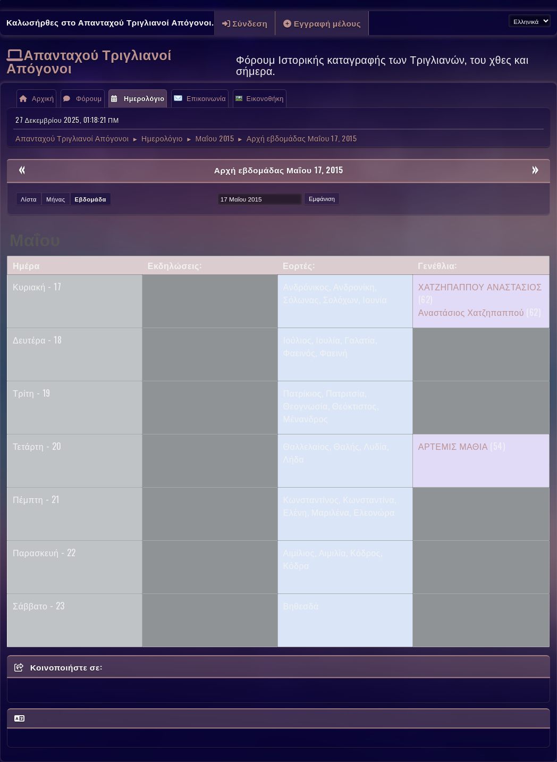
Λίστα (29, 199)
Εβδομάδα (90, 199)
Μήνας (55, 199)
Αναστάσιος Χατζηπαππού (471, 312)
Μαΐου (35, 238)
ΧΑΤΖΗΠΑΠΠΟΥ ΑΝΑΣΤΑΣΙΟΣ (480, 286)
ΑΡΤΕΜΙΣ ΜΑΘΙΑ (453, 446)
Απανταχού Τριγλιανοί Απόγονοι (89, 60)
